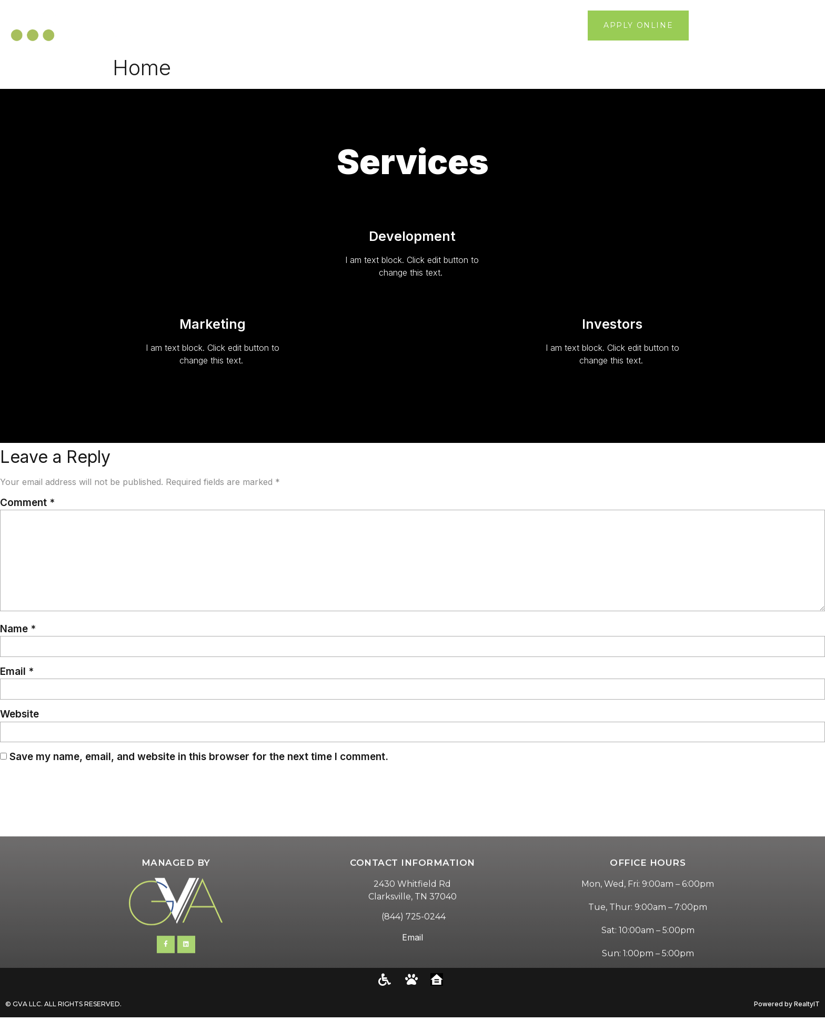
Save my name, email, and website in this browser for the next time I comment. (198, 760)
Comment (27, 503)
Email (17, 674)
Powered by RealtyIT (787, 1008)
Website (19, 717)
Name (18, 631)
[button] (810, 25)
